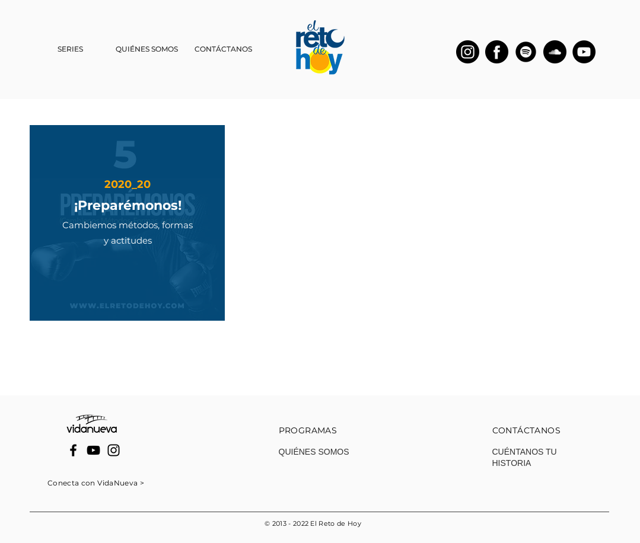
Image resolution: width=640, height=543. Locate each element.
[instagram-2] (467, 51)
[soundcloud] (554, 51)
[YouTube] (584, 51)
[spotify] (525, 51)
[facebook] (496, 51)
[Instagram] (114, 450)
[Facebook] (73, 450)
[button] (70, 49)
